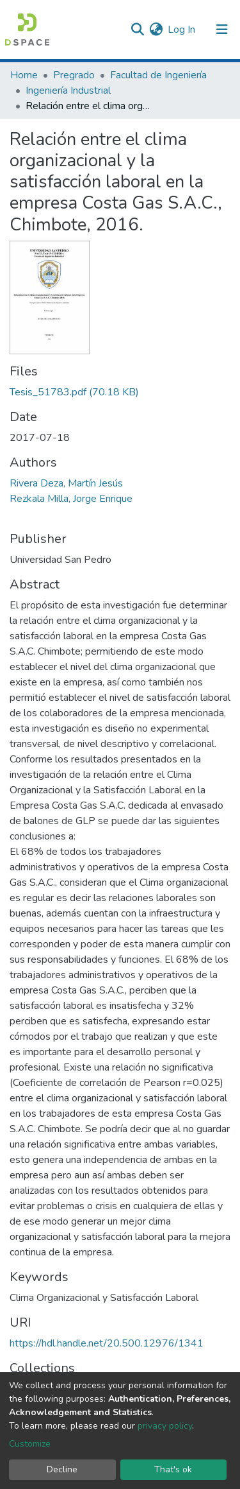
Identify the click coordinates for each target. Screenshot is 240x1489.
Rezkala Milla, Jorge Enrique (71, 499)
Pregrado (74, 75)
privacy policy (165, 1426)
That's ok (173, 1469)
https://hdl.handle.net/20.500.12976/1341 (107, 1343)
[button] (156, 29)
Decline (62, 1469)
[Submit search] (137, 29)
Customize (30, 1444)
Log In (182, 29)
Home (24, 75)
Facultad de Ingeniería (158, 75)
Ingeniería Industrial (68, 90)
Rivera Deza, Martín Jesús (66, 483)
